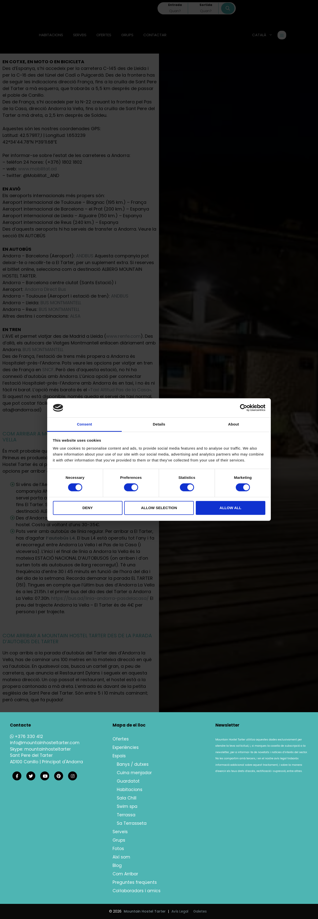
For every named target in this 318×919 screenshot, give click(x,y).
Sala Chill (126, 798)
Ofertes (121, 739)
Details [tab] (159, 424)
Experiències (126, 747)
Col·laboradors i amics (136, 891)
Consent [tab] (84, 424)
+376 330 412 (26, 736)
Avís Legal (179, 911)
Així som (121, 857)
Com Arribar (125, 874)
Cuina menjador (134, 773)
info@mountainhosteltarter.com (45, 743)
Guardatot (128, 781)
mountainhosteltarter (47, 749)
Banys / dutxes (133, 764)
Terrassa (126, 815)
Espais (119, 756)
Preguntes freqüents (135, 882)
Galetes (200, 911)
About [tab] (233, 424)
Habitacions (129, 790)
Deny (87, 508)
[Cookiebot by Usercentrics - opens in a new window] (243, 408)
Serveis (120, 832)
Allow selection (159, 508)
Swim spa (127, 806)
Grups (119, 840)
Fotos (118, 849)
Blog (117, 865)
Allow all (230, 508)
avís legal (280, 758)
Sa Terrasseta (132, 823)
